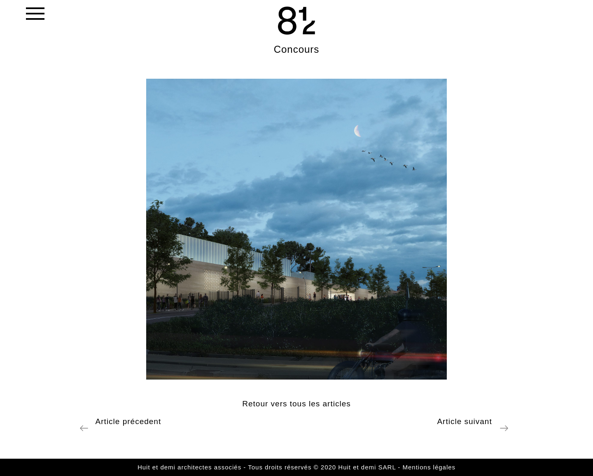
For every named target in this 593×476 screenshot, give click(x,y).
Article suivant (467, 421)
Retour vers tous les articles (296, 403)
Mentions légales (429, 467)
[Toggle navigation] (34, 15)
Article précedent (126, 421)
